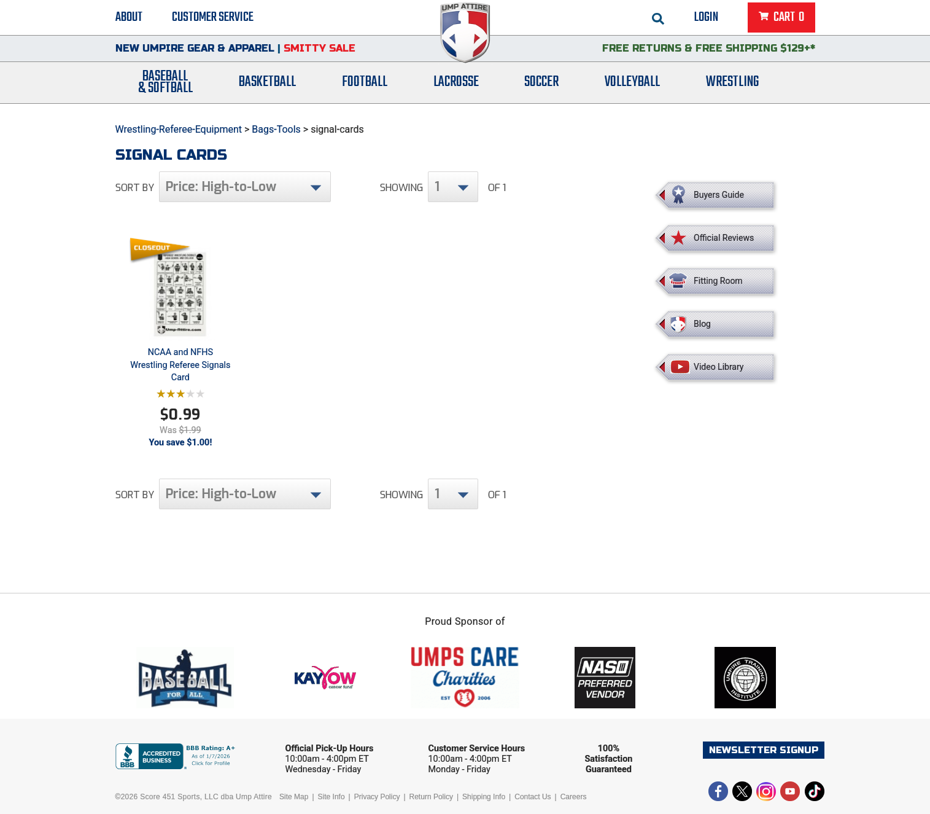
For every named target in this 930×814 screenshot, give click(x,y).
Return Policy (431, 796)
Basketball (267, 87)
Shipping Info (483, 796)
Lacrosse (456, 87)
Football (364, 87)
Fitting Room (718, 281)
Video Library (718, 367)
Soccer (541, 87)
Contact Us (532, 796)
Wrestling (732, 87)
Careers (573, 796)
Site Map (293, 796)
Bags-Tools (276, 129)
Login (706, 18)
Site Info (331, 796)
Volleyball (632, 87)
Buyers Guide (719, 195)
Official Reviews (724, 238)
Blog (702, 324)
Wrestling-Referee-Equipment (178, 129)
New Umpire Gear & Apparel (194, 52)
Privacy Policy (377, 796)
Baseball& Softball (165, 88)
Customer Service (213, 18)
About (128, 18)
